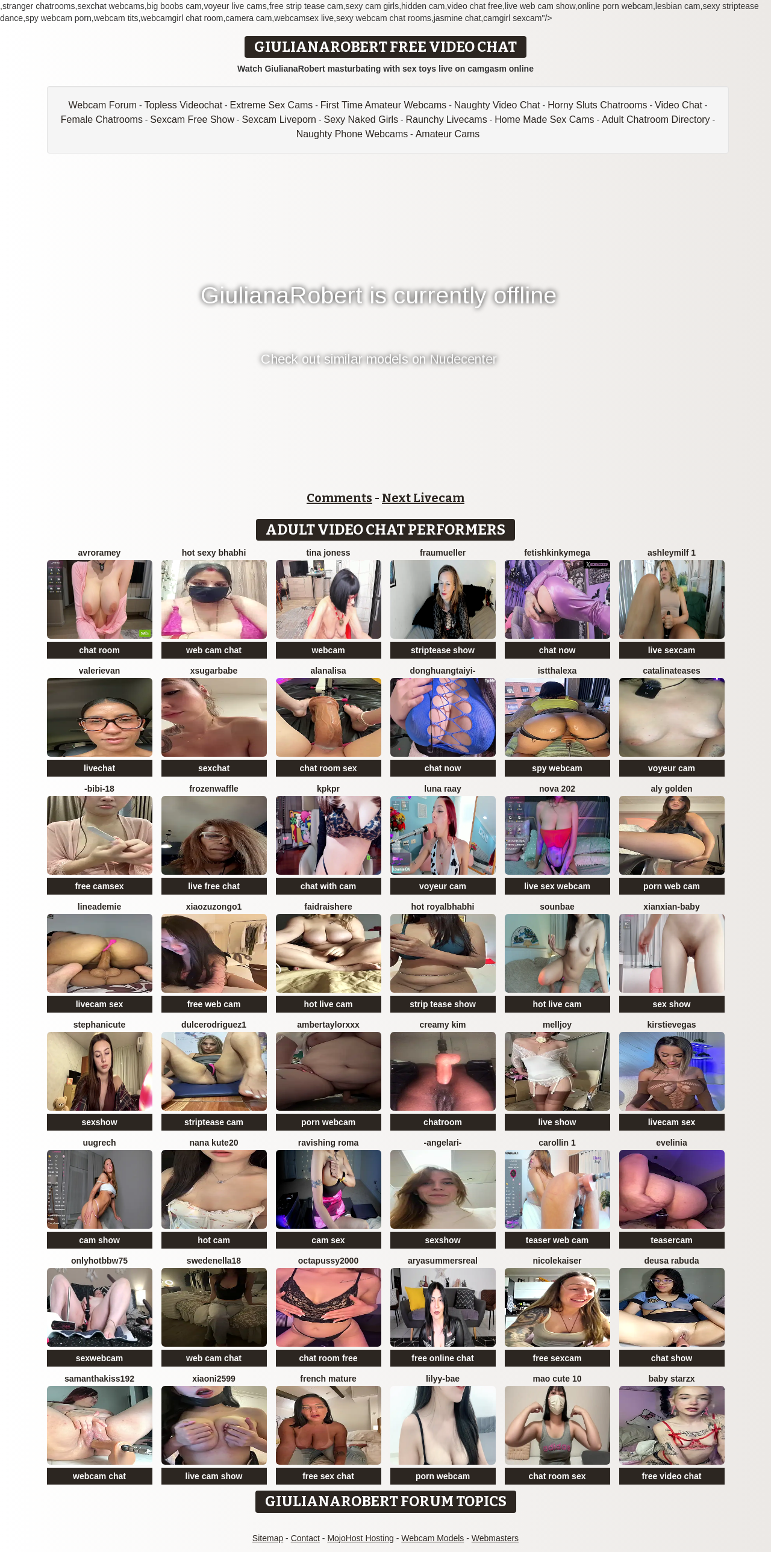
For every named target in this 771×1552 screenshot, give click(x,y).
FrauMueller (443, 552)
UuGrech (99, 1142)
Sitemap (267, 1538)
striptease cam (213, 1122)
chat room (99, 650)
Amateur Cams (448, 134)
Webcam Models (432, 1538)
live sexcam (672, 650)
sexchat (213, 768)
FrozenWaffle (214, 788)
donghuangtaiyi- (443, 670)
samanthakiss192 (99, 1378)
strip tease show (443, 1004)
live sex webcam (557, 886)
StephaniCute (99, 1024)
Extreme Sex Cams (271, 105)
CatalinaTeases (672, 670)
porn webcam (328, 1122)
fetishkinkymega (557, 552)
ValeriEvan (99, 670)
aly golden (671, 788)
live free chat (214, 886)
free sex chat (328, 1476)
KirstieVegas (672, 1024)
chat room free (328, 1358)
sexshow (99, 1122)
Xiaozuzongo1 (214, 906)
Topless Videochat (184, 105)
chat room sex (328, 768)
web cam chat (214, 650)
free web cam (214, 1004)
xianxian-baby (671, 906)
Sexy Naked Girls (360, 119)
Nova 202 (557, 788)
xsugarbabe (214, 670)
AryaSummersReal (443, 1260)
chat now (557, 650)
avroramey (99, 552)
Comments (339, 498)
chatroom (442, 1122)
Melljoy (557, 1024)
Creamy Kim (442, 1024)
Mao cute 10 (557, 1378)
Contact (305, 1538)
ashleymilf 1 (672, 552)
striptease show (443, 650)
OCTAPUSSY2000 (328, 1260)
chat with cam (329, 886)
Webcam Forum (103, 105)
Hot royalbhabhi (443, 906)
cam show (99, 1240)
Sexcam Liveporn (279, 119)
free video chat (672, 1476)
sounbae (557, 906)
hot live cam (328, 1004)
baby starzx (671, 1378)
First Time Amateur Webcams (383, 105)
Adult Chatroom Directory (656, 119)
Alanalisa (328, 670)
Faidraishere (328, 906)
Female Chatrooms (102, 119)
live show (557, 1122)
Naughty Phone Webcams (352, 134)
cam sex (328, 1240)
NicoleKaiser (557, 1260)
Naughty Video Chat (497, 105)
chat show (671, 1358)
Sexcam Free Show (192, 119)
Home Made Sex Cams (544, 119)
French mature (328, 1378)
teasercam (671, 1240)
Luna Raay (442, 788)
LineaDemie (99, 906)
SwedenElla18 (214, 1260)
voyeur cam (671, 768)
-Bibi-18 (99, 788)
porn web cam (671, 886)
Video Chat (678, 105)
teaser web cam (557, 1240)
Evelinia (671, 1142)
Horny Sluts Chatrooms (597, 105)
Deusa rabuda (671, 1260)
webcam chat (99, 1476)
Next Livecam (423, 498)
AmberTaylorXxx (328, 1024)
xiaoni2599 (214, 1378)
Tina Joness (328, 552)
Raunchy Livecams (446, 119)
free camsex (99, 886)
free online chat (442, 1358)
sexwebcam (99, 1358)
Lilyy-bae (443, 1378)
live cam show (214, 1476)
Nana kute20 (214, 1142)
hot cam (214, 1240)
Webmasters (495, 1538)
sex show (671, 1004)
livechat (99, 768)
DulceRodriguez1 (213, 1024)
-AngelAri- (442, 1142)
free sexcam (557, 1358)
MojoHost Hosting (360, 1538)
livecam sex (99, 1004)
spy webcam (557, 768)
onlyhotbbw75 (99, 1260)
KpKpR (328, 788)
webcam (328, 650)
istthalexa (557, 670)
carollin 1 (556, 1142)
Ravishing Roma (328, 1142)
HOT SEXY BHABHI (214, 552)
